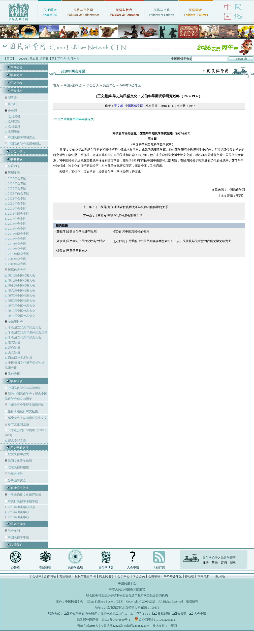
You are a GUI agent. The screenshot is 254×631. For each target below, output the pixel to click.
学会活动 (16, 381)
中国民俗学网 (134, 106)
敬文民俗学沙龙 (18, 454)
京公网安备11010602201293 (157, 619)
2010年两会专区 (18, 254)
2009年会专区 (17, 259)
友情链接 (65, 576)
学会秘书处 (76, 613)
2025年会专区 (17, 178)
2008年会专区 (17, 264)
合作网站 (50, 576)
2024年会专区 (17, 183)
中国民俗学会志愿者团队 (24, 144)
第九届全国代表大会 (21, 275)
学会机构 (16, 90)
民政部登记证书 (87, 619)
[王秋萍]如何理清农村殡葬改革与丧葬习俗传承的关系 (132, 207)
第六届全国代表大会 (21, 290)
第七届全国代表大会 (21, 285)
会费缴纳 (14, 131)
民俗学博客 (106, 567)
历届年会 (14, 172)
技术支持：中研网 (165, 625)
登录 (233, 562)
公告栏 (15, 567)
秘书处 (12, 104)
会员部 (12, 110)
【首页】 (10, 58)
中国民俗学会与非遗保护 (24, 388)
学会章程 (16, 83)
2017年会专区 (17, 218)
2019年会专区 (17, 208)
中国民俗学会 (73, 85)
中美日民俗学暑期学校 (23, 501)
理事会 (12, 97)
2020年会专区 (17, 203)
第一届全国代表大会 (21, 316)
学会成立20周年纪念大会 (24, 327)
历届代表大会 (17, 270)
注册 (206, 562)
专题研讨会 (15, 321)
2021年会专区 (17, 198)
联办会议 (13, 373)
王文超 (118, 106)
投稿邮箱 (163, 613)
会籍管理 (14, 121)
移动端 (189, 576)
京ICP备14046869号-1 (116, 619)
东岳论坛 (14, 352)
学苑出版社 (15, 474)
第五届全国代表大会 (21, 295)
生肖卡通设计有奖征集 (22, 411)
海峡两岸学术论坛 (20, 357)
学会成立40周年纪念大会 (24, 337)
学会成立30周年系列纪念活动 (27, 332)
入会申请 (133, 567)
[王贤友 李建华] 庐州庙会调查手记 (119, 215)
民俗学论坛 (75, 567)
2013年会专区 (17, 239)
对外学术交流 (19, 488)
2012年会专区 (17, 244)
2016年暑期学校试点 (21, 507)
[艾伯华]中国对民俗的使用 (131, 231)
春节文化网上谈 (18, 424)
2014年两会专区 (18, 234)
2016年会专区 (17, 223)
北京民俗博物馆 (18, 467)
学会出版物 (17, 524)
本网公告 (16, 67)
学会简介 (16, 75)
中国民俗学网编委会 (21, 137)
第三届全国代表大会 (21, 306)
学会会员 (139, 576)
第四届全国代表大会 (21, 301)
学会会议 (92, 85)
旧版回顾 (219, 576)
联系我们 (16, 545)
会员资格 (14, 116)
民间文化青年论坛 (19, 460)
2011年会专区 (17, 249)
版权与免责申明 (85, 576)
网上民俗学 (106, 576)
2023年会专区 (17, 188)
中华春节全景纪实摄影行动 (25, 405)
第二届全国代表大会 (21, 311)
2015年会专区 (17, 228)
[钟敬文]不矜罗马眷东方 (71, 250)
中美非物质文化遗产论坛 (24, 494)
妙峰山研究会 (16, 480)
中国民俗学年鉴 (18, 537)
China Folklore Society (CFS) (105, 601)
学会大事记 (17, 151)
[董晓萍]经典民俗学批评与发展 (76, 231)
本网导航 (203, 576)
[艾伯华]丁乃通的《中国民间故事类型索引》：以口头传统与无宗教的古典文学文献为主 (172, 241)
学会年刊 (13, 531)
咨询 (224, 562)
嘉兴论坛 (14, 342)
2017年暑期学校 (18, 512)
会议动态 (13, 166)
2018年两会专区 (18, 213)
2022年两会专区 (18, 193)
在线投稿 (45, 567)
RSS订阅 (159, 567)
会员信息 (14, 126)
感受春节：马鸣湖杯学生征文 (27, 418)
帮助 (215, 562)
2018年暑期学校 (18, 517)
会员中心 (123, 576)
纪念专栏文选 (17, 440)
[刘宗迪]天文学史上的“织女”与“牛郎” (80, 241)
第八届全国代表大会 (21, 280)
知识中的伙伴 (19, 447)
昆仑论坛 (14, 347)
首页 (56, 85)
